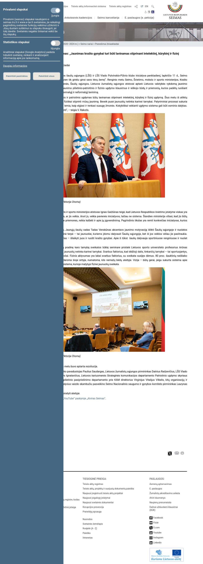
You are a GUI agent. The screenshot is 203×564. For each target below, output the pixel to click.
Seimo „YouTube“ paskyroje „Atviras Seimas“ (80, 398)
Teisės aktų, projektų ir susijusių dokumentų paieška (108, 488)
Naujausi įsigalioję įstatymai (96, 498)
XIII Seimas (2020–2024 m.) (64, 44)
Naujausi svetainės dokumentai (98, 502)
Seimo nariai (87, 44)
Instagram (158, 537)
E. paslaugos (155, 488)
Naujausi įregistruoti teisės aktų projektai (103, 493)
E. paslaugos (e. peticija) (139, 17)
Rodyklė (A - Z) (90, 528)
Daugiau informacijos (15, 65)
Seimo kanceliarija (108, 17)
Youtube (157, 532)
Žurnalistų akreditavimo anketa (164, 493)
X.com (156, 527)
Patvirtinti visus (46, 76)
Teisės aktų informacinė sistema (88, 6)
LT (142, 6)
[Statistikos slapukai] (55, 43)
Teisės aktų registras (120, 6)
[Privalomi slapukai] (55, 10)
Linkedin (157, 542)
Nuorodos (87, 519)
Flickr (156, 522)
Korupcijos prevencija (93, 507)
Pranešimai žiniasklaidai (107, 44)
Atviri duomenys (157, 498)
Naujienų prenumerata (160, 502)
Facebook (158, 517)
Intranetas (88, 537)
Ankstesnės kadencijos (78, 17)
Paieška (86, 533)
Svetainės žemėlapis (93, 524)
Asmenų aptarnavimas (160, 484)
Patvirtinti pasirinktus (17, 76)
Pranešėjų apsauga (92, 511)
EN (146, 6)
